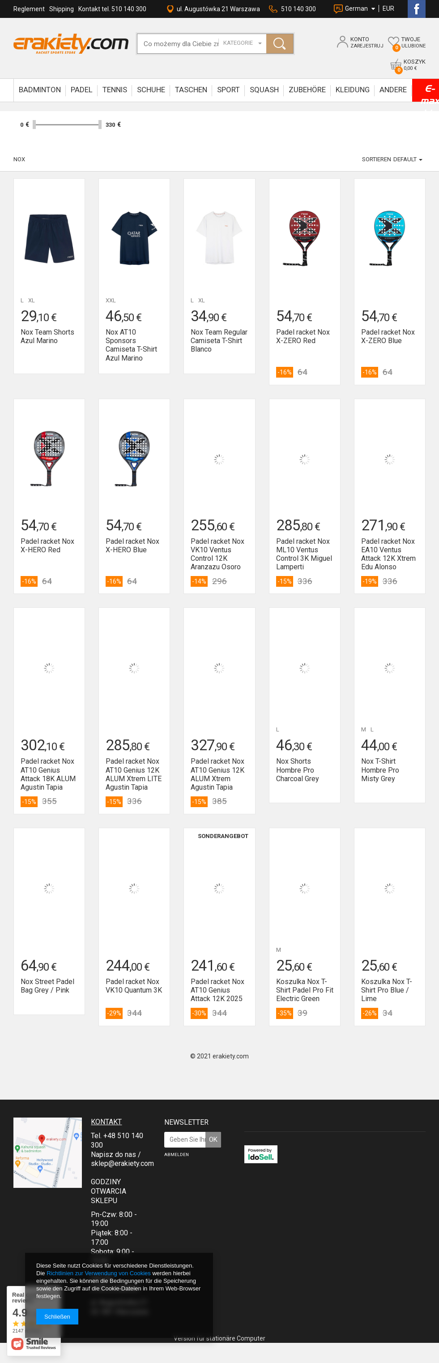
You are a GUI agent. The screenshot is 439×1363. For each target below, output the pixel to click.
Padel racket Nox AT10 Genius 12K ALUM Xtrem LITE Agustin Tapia (134, 774)
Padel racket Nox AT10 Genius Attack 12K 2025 (217, 990)
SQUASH (264, 89)
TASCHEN (191, 89)
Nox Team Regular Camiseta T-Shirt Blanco (219, 340)
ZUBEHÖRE (307, 89)
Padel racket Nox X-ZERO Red (303, 336)
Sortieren (376, 159)
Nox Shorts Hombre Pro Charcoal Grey (297, 770)
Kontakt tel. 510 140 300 (112, 9)
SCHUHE (151, 89)
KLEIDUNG (353, 89)
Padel (82, 89)
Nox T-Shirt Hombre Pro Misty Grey (380, 770)
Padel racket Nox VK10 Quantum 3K (134, 985)
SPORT (228, 89)
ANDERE (393, 89)
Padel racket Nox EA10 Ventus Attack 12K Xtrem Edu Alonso (388, 554)
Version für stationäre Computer (219, 1338)
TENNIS (114, 89)
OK (213, 1139)
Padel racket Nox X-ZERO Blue (388, 336)
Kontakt (106, 1122)
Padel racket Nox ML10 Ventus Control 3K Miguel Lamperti (304, 554)
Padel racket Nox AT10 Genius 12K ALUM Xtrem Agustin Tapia (217, 774)
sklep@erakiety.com (122, 1163)
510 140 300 (298, 9)
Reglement (29, 9)
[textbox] (187, 43)
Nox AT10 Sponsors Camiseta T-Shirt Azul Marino (131, 345)
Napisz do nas (113, 1154)
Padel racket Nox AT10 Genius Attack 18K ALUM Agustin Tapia (48, 774)
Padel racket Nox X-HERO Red (47, 545)
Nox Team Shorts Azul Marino (47, 336)
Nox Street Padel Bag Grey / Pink (47, 985)
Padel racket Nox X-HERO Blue (132, 545)
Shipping (61, 9)
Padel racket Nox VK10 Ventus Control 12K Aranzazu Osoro (217, 554)
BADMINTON (40, 89)
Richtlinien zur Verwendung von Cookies (99, 1273)
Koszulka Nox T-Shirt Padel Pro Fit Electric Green (304, 990)
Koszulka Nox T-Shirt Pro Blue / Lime (386, 990)
